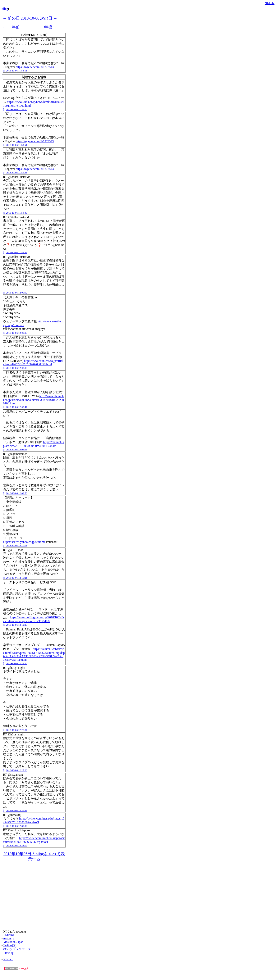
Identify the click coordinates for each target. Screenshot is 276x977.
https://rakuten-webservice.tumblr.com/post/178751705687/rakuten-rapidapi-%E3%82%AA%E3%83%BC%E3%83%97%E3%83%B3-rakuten (34, 654)
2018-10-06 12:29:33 (16, 810)
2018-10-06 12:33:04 (16, 845)
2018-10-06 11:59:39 (16, 252)
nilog (5, 8)
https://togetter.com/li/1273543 (35, 67)
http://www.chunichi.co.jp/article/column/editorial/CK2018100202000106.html (33, 399)
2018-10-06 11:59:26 (16, 172)
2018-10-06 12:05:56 (16, 449)
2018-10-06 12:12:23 (16, 624)
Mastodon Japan (13, 941)
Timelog (8, 952)
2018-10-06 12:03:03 (16, 367)
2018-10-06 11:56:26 (16, 109)
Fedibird (8, 935)
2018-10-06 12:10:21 (16, 577)
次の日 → (48, 18)
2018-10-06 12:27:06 (16, 770)
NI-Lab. (269, 3)
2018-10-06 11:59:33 (16, 212)
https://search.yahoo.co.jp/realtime (24, 541)
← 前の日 (11, 18)
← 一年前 (11, 27)
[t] (4, 70)
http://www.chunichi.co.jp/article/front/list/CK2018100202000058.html (33, 362)
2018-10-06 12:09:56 (16, 493)
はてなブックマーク (17, 949)
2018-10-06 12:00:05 (16, 332)
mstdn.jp (8, 938)
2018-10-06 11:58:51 (16, 70)
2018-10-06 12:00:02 (16, 292)
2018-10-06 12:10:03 (16, 545)
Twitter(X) (9, 945)
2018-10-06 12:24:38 (16, 663)
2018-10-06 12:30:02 (16, 826)
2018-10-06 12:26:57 (16, 730)
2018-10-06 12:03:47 (16, 407)
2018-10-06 (30, 18)
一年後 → (48, 27)
